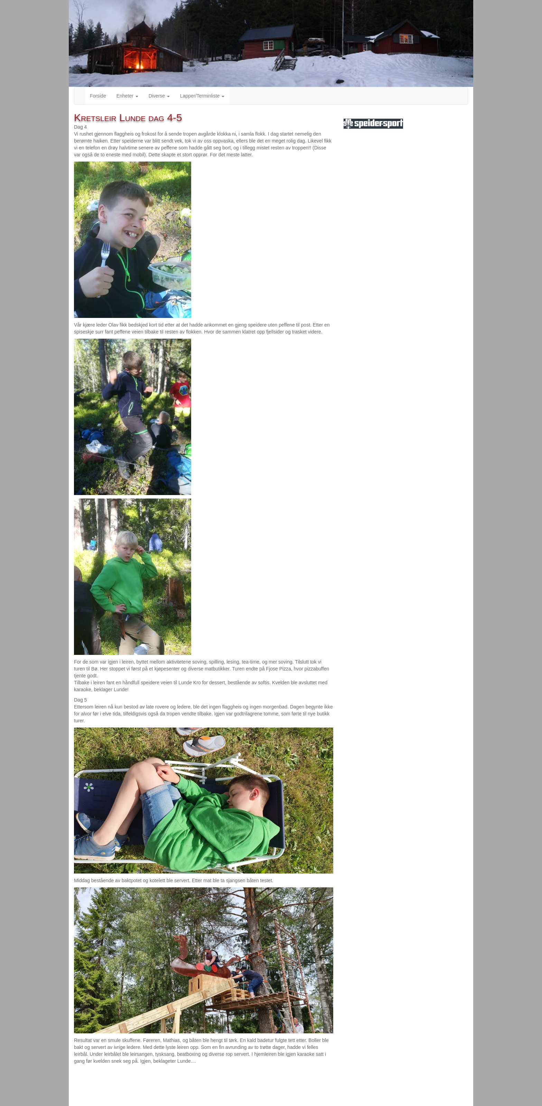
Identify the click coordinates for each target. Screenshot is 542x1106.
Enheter (127, 96)
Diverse (159, 96)
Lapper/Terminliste (202, 96)
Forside (98, 96)
